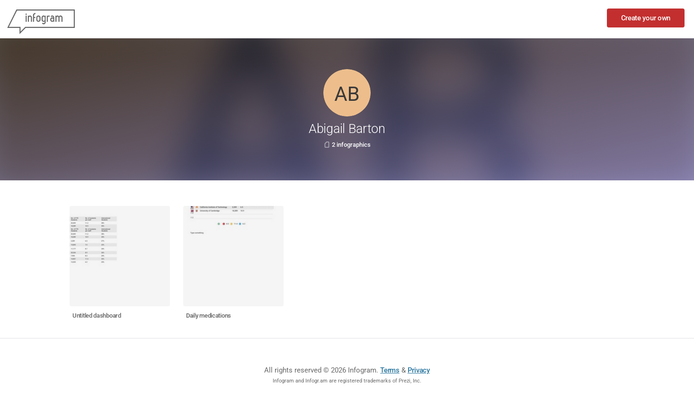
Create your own (646, 18)
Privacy (419, 370)
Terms (390, 370)
